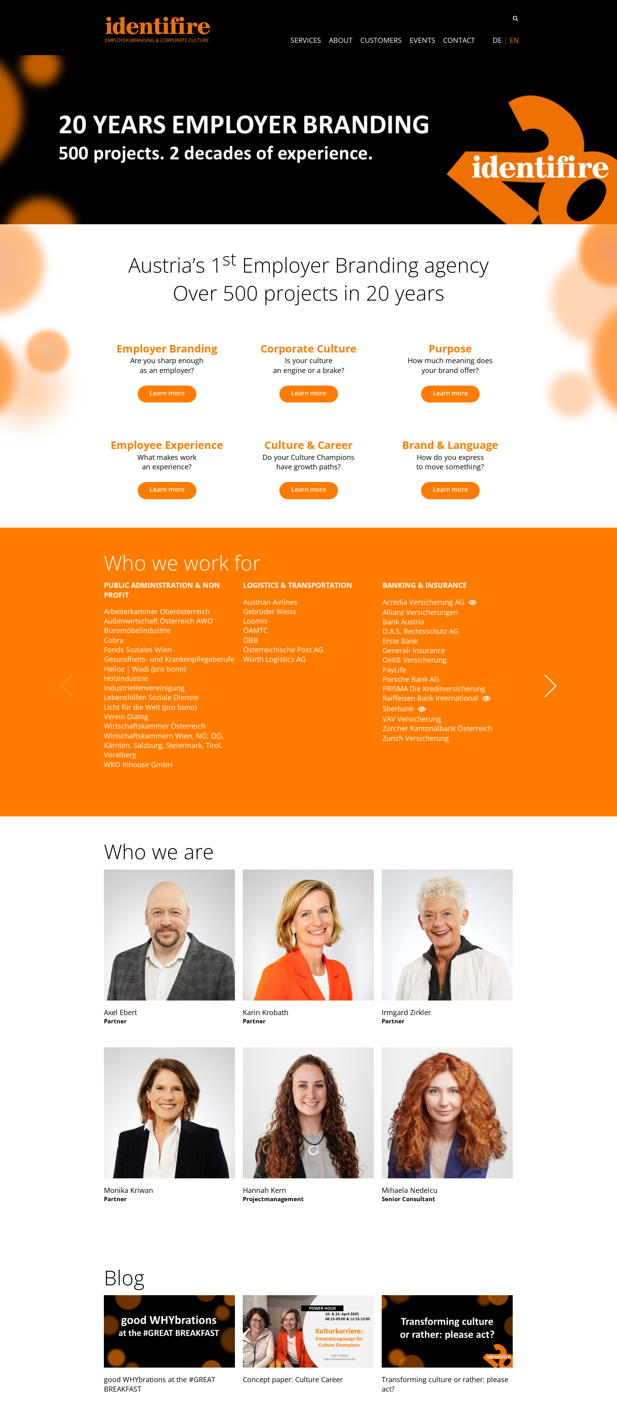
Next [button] (550, 686)
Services (305, 40)
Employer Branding (166, 348)
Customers (381, 40)
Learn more (167, 393)
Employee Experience (167, 445)
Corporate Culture (308, 348)
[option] (167, 372)
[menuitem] (497, 40)
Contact (459, 40)
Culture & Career (308, 445)
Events (422, 40)
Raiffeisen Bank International (436, 698)
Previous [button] (66, 686)
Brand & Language (450, 445)
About (341, 40)
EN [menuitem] (514, 40)
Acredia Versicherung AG (429, 602)
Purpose (450, 348)
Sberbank (404, 708)
